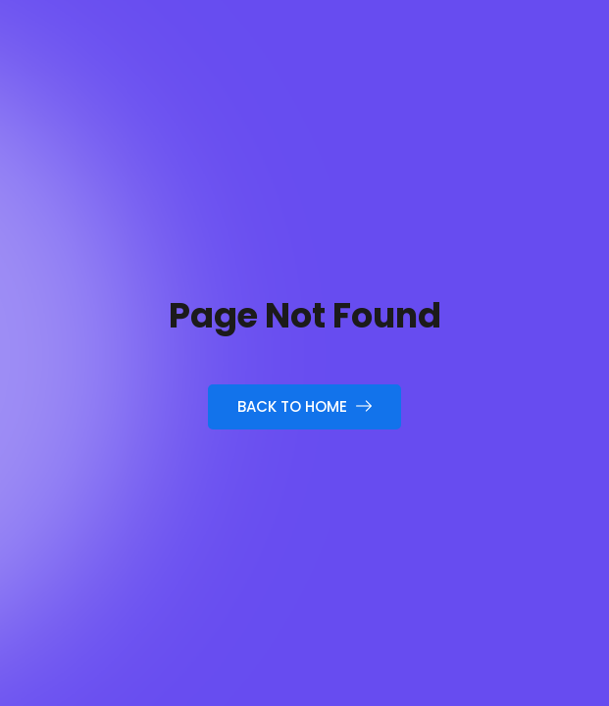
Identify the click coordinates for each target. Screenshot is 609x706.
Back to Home (304, 406)
